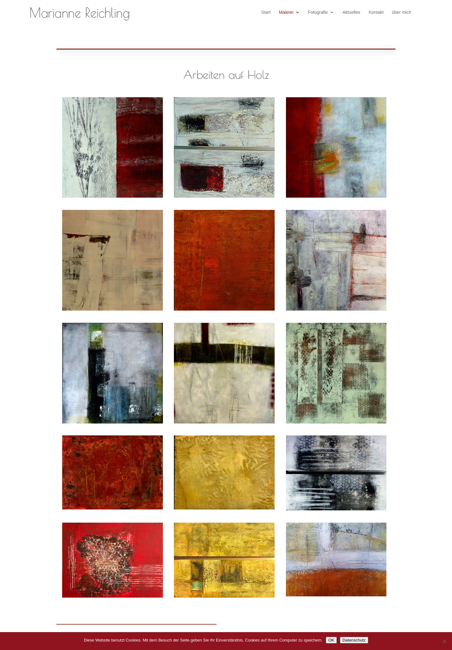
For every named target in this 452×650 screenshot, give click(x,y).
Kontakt (376, 12)
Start (266, 12)
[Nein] (444, 641)
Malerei (286, 12)
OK (331, 640)
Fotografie (318, 12)
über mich (401, 12)
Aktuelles (351, 12)
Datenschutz (354, 640)
